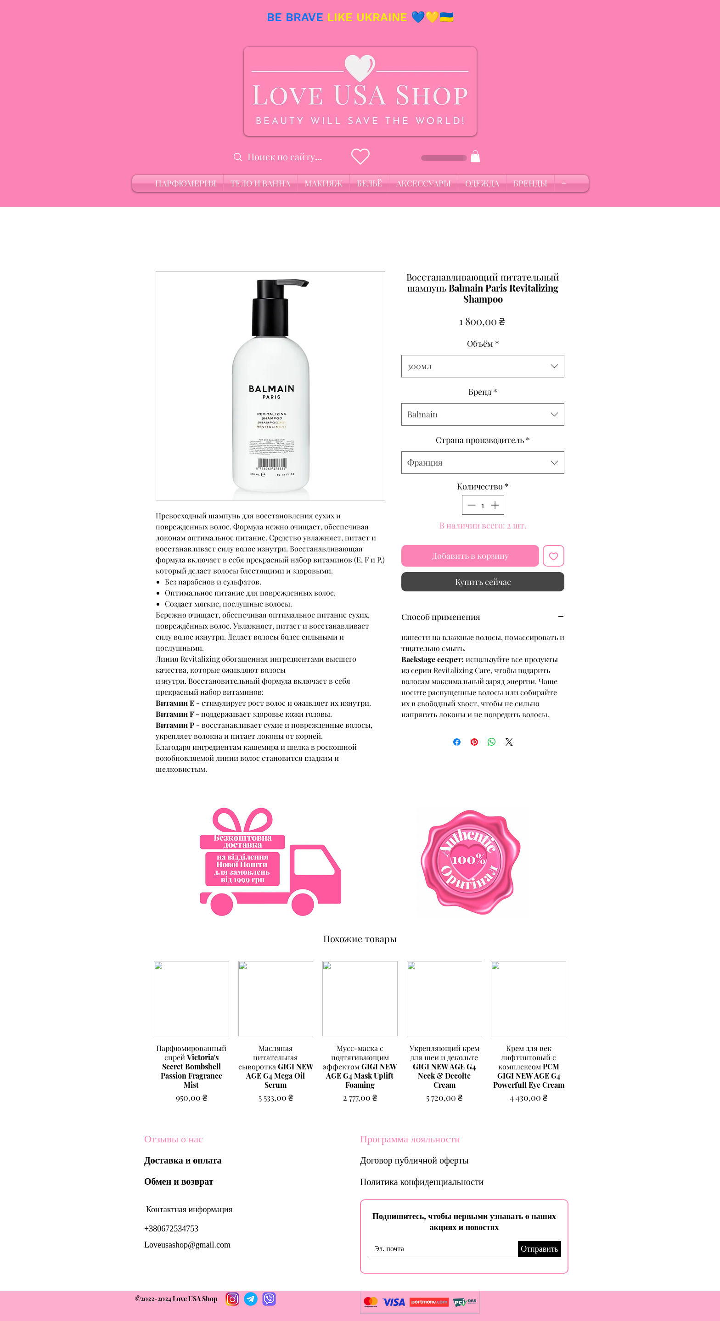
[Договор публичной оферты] (426, 1160)
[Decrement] (470, 504)
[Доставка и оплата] (184, 1160)
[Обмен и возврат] (181, 1181)
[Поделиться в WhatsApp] (491, 742)
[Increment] (496, 504)
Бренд (482, 391)
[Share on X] (509, 742)
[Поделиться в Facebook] (456, 742)
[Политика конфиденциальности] (437, 1182)
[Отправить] (539, 1249)
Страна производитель (483, 439)
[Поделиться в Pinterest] (474, 742)
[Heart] (360, 156)
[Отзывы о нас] (201, 1139)
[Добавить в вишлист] (553, 556)
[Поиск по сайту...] (289, 157)
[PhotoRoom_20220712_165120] (269, 1299)
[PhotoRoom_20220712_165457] (251, 1299)
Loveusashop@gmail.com (187, 1244)
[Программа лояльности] (417, 1139)
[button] (475, 156)
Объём (483, 343)
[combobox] (482, 366)
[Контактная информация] (189, 1210)
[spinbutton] (483, 504)
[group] (360, 1037)
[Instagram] (232, 1299)
